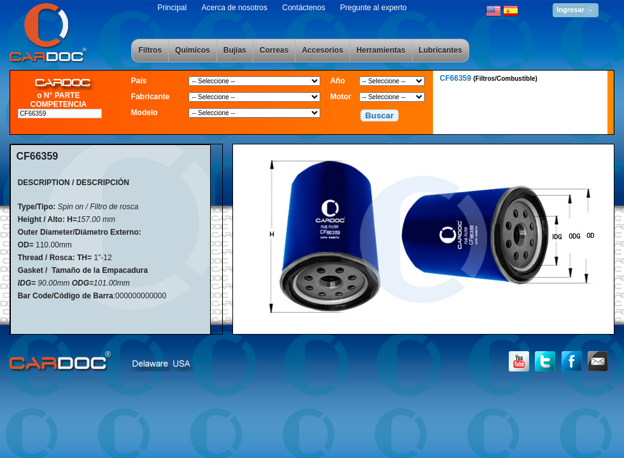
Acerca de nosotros (234, 7)
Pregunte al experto (373, 7)
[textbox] (60, 113)
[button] (379, 115)
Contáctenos (303, 7)
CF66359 (488, 78)
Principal (172, 7)
